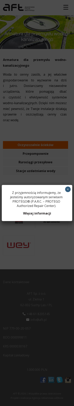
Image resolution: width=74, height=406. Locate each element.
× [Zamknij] (68, 189)
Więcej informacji (37, 213)
